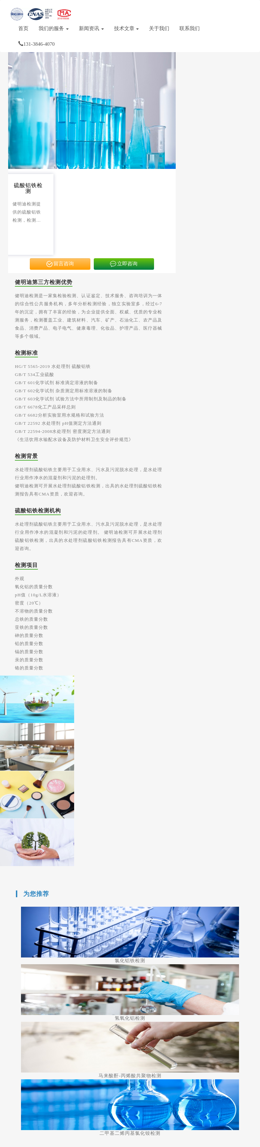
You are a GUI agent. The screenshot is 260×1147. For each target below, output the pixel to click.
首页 (23, 28)
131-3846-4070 (36, 44)
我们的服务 (54, 28)
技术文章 (126, 28)
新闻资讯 (91, 28)
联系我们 (189, 28)
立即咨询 (124, 264)
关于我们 (159, 28)
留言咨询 (60, 264)
